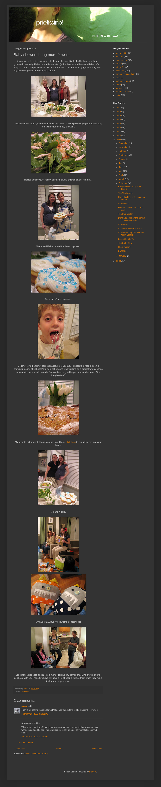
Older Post (97, 748)
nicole (24, 706)
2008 (118, 261)
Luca (118, 77)
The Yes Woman (125, 193)
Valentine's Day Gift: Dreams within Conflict (131, 233)
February (123, 183)
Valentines (123, 224)
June (121, 167)
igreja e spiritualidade (125, 74)
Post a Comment (25, 742)
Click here (71, 442)
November (124, 147)
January (123, 256)
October (123, 151)
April (121, 175)
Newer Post (20, 748)
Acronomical (123, 203)
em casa (119, 56)
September (124, 155)
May (121, 171)
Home (58, 748)
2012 (118, 127)
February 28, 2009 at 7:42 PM (34, 737)
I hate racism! (124, 247)
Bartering (122, 251)
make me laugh (123, 81)
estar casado (121, 60)
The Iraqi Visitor (125, 214)
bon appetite (121, 53)
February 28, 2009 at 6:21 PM (34, 714)
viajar (118, 95)
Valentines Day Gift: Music (130, 228)
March (122, 179)
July (121, 163)
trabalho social (122, 91)
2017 (118, 107)
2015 (118, 115)
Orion (118, 84)
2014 (118, 119)
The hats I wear (125, 243)
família (119, 63)
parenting (25, 691)
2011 (118, 131)
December (124, 143)
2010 (118, 135)
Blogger (92, 772)
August (122, 159)
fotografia (120, 67)
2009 (118, 139)
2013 (118, 123)
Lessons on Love (126, 239)
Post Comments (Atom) (37, 753)
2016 (118, 111)
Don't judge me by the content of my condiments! (131, 219)
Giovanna (120, 70)
